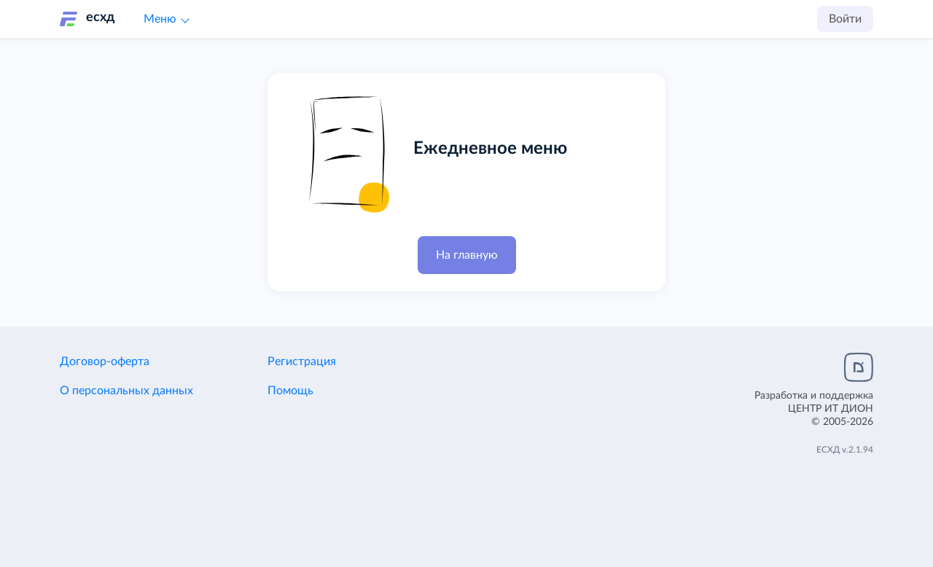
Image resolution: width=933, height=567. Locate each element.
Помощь (290, 390)
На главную (467, 255)
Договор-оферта (104, 361)
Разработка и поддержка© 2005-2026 (813, 409)
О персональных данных (126, 390)
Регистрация (302, 361)
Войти (845, 19)
